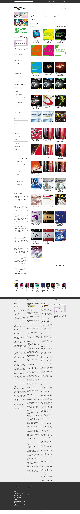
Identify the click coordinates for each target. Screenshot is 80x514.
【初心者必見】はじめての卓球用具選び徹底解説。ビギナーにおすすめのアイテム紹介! (21, 274)
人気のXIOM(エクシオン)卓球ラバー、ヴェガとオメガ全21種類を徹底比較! (21, 261)
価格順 (61, 26)
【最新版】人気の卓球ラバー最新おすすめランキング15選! (21, 197)
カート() (63, 1)
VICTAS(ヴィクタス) (57, 15)
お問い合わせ (56, 4)
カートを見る (29, 492)
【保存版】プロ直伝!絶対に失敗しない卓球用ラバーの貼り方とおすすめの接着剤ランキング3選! (21, 222)
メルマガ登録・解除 (49, 4)
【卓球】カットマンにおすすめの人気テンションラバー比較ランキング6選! (21, 252)
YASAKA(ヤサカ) (56, 16)
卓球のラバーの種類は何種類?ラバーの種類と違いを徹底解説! (21, 231)
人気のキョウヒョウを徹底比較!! (19, 263)
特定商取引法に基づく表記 (18, 493)
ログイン (58, 1)
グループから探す (27, 4)
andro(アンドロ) (33, 18)
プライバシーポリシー (18, 495)
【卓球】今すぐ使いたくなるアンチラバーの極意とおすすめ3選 (21, 246)
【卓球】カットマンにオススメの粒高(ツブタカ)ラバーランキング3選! (21, 238)
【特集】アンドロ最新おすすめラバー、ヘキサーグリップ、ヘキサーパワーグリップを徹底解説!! (21, 215)
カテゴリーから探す (20, 4)
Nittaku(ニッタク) (45, 16)
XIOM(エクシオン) (34, 16)
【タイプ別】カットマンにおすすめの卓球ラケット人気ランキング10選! (21, 258)
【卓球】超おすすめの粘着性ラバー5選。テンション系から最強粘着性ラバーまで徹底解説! (21, 241)
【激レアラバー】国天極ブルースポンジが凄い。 (21, 211)
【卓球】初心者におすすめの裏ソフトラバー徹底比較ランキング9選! (21, 219)
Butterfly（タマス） (34, 15)
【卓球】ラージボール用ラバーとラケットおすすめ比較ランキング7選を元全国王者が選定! (21, 207)
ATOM (17, 499)
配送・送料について (17, 489)
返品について (16, 491)
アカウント (47, 1)
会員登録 (53, 1)
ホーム (15, 4)
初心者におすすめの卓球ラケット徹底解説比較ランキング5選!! (21, 249)
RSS (15, 499)
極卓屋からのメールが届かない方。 (20, 226)
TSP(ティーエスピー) (46, 15)
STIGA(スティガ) (45, 18)
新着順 (64, 26)
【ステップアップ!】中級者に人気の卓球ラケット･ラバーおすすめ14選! (21, 269)
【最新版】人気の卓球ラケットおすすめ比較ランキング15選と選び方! (21, 200)
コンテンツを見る (35, 4)
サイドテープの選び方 (17, 271)
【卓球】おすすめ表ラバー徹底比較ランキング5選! (21, 234)
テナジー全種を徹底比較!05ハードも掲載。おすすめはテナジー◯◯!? (20, 204)
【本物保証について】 (18, 408)
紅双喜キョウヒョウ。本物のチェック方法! (21, 228)
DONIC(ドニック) (57, 18)
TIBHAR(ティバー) (34, 19)
